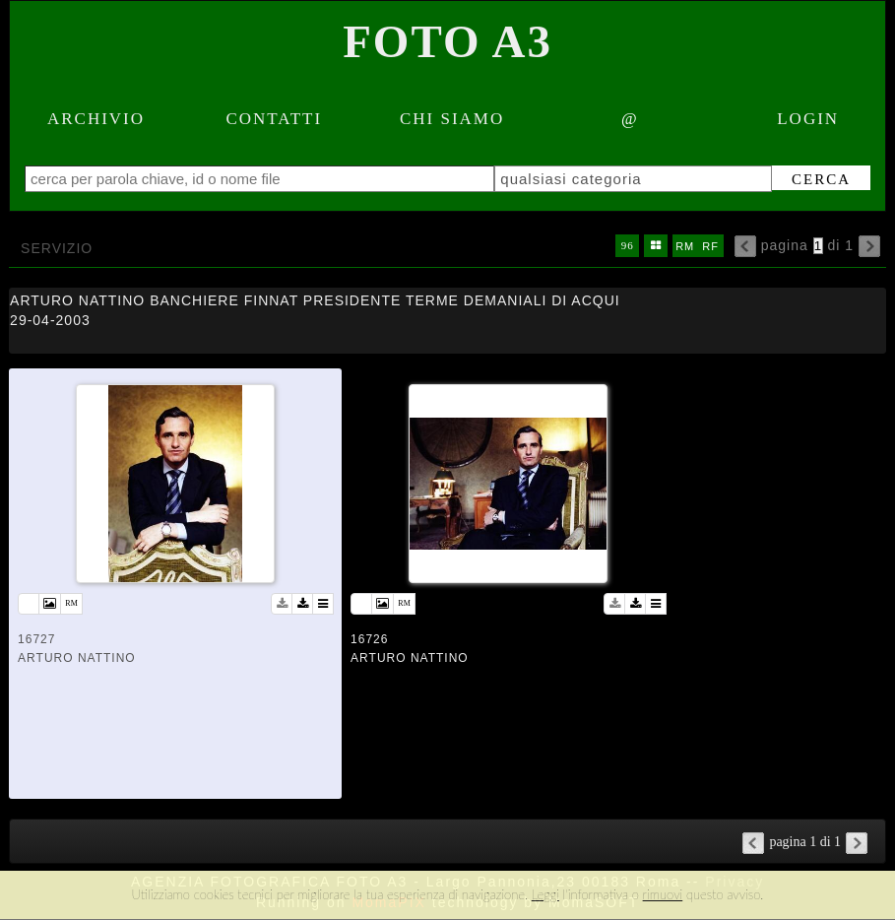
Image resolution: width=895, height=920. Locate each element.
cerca (821, 179)
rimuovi (663, 894)
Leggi (545, 894)
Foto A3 (447, 41)
